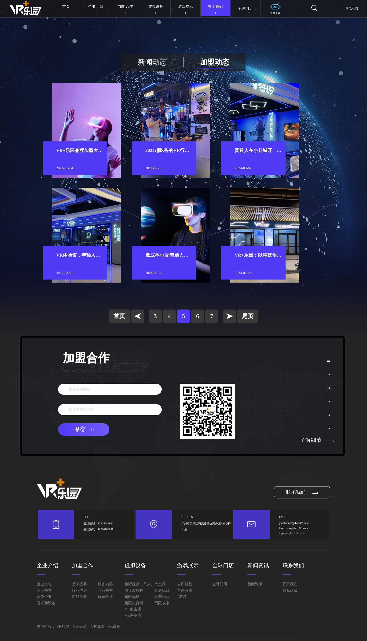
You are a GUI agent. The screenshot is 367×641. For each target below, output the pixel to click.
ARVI (181, 596)
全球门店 (223, 565)
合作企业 (44, 596)
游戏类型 (79, 596)
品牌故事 (79, 584)
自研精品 (184, 584)
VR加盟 (62, 626)
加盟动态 (214, 62)
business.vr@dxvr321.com (293, 528)
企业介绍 (47, 565)
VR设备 (113, 626)
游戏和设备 (46, 603)
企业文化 (44, 584)
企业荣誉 (44, 590)
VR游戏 (97, 626)
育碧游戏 (184, 590)
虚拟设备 (135, 565)
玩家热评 (105, 596)
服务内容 (105, 584)
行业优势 (79, 590)
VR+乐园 (80, 626)
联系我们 (302, 492)
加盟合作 (82, 565)
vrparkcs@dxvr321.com (292, 533)
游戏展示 (188, 565)
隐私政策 (290, 590)
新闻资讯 (258, 565)
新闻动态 (152, 62)
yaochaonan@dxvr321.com (294, 523)
